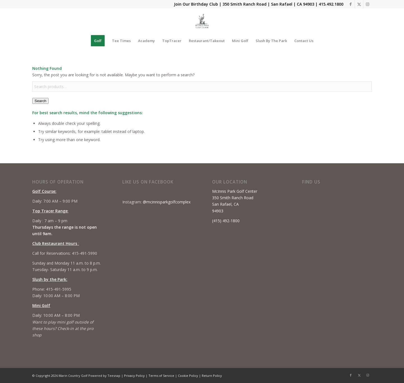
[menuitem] (97, 41)
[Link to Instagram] (367, 4)
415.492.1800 (331, 4)
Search (40, 101)
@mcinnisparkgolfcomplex (166, 202)
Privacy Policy (134, 375)
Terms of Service (161, 375)
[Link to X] (359, 4)
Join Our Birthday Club (196, 4)
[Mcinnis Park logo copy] (202, 21)
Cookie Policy (188, 375)
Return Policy (212, 375)
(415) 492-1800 (226, 220)
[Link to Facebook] (350, 4)
